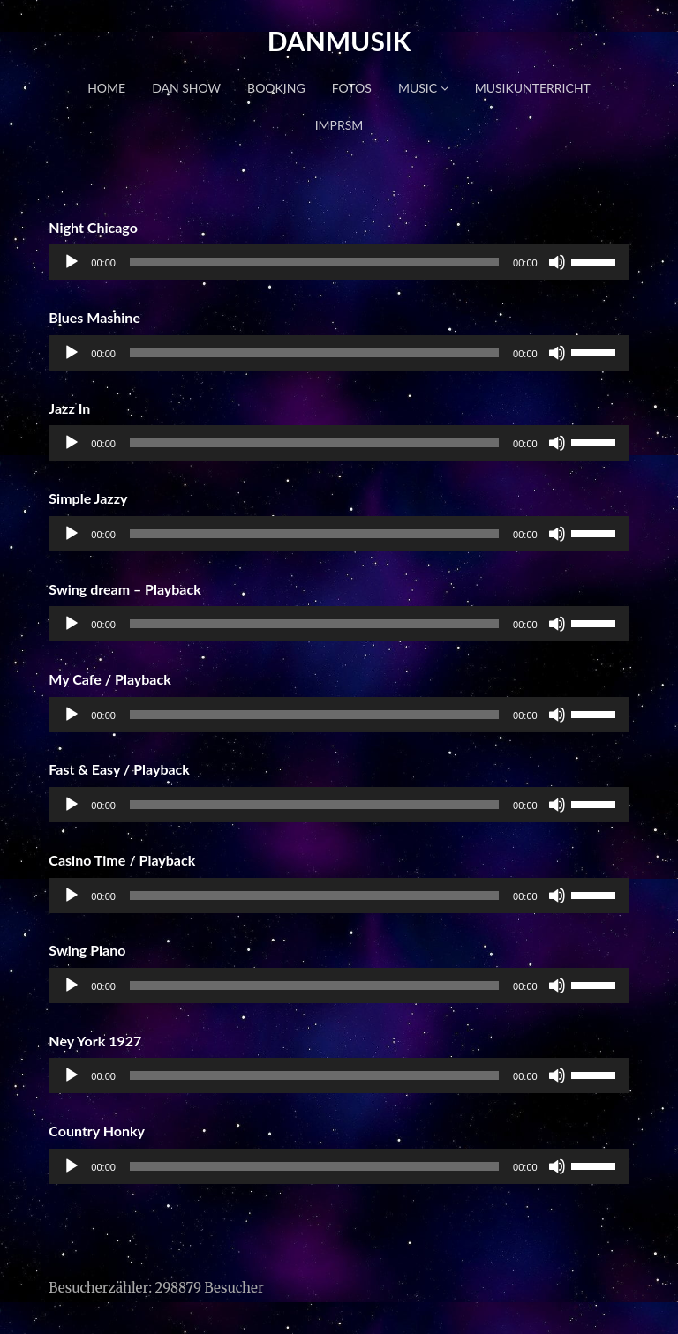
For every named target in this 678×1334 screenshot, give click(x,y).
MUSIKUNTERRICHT (533, 87)
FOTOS (352, 87)
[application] (339, 262)
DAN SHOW (186, 87)
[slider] (314, 262)
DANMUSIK (339, 40)
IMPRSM (339, 124)
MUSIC (423, 87)
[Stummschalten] (557, 262)
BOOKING (276, 87)
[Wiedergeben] (71, 262)
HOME (106, 87)
